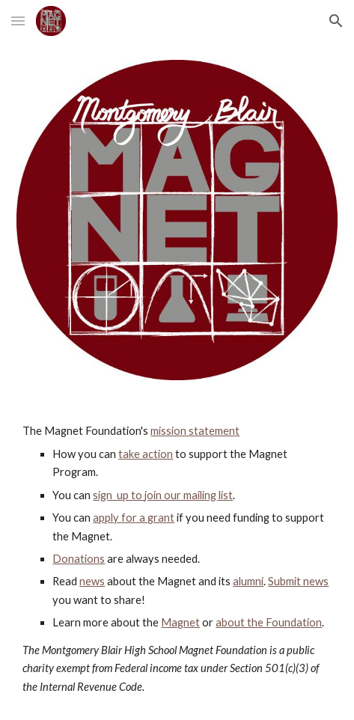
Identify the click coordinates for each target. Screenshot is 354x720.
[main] (176, 559)
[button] (18, 20)
